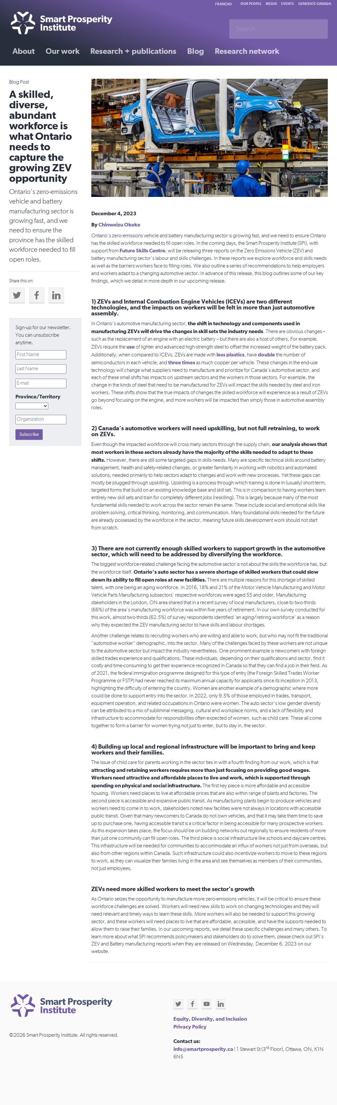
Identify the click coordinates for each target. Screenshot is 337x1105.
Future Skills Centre (142, 250)
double (267, 354)
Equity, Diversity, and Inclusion (210, 1019)
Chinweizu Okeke (119, 224)
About (23, 51)
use (130, 347)
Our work (62, 51)
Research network (247, 51)
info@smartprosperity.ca (203, 1049)
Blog (195, 51)
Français (223, 4)
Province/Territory (37, 396)
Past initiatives (38, 74)
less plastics (230, 354)
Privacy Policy (190, 1027)
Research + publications (133, 51)
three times (181, 362)
